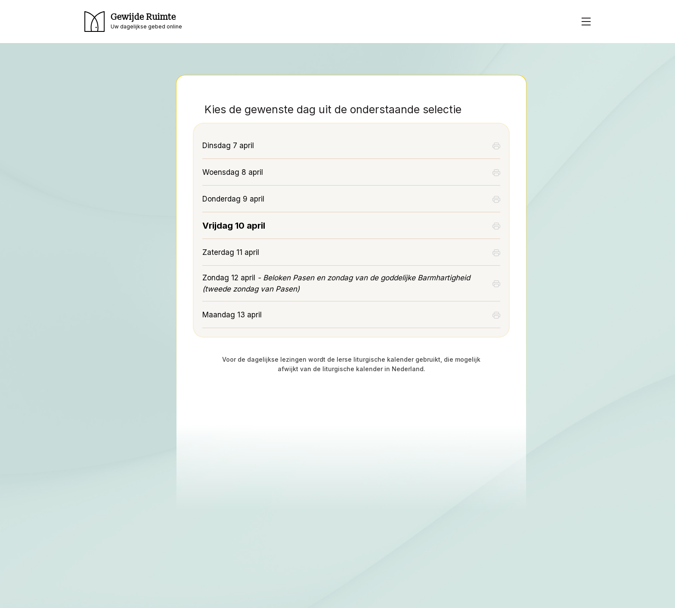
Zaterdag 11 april (230, 252)
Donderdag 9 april (233, 199)
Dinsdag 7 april (228, 145)
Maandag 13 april (232, 314)
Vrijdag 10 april (233, 225)
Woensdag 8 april (232, 172)
